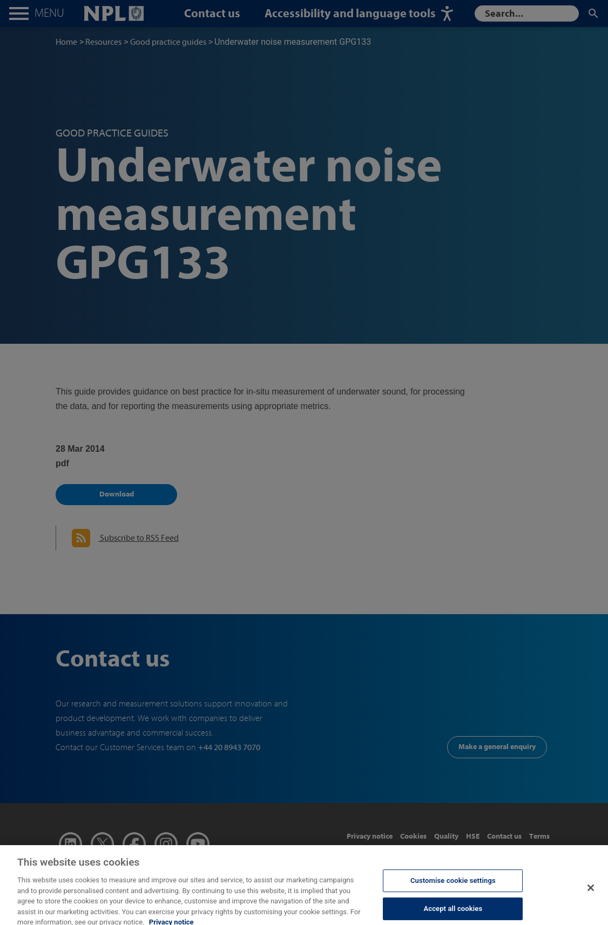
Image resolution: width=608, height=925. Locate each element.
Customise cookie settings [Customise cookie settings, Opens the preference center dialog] (453, 887)
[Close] (591, 894)
